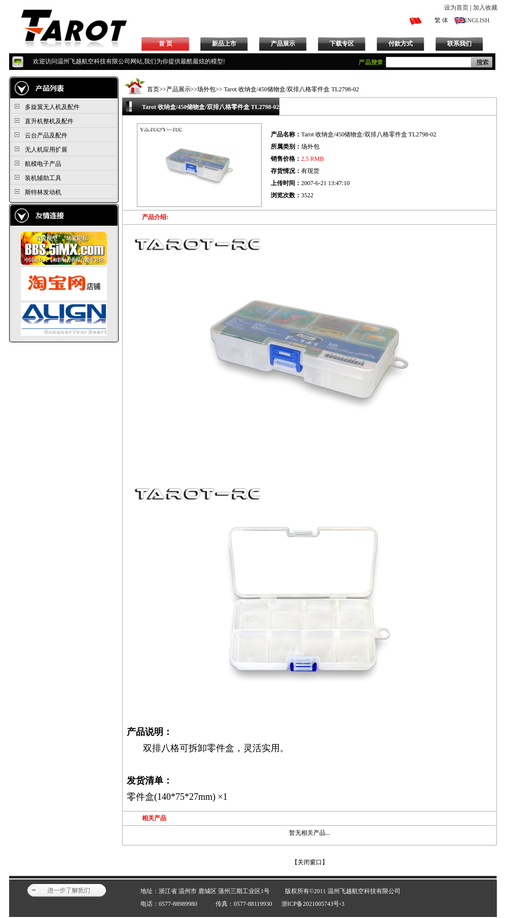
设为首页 (456, 7)
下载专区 (342, 43)
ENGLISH (476, 20)
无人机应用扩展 (46, 149)
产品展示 (283, 43)
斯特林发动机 (43, 192)
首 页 (165, 43)
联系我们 (459, 43)
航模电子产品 (43, 163)
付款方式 (400, 43)
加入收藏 (485, 7)
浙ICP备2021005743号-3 (313, 903)
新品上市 (224, 43)
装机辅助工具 (43, 178)
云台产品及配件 (46, 135)
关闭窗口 (310, 862)
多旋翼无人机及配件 (52, 107)
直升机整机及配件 (49, 121)
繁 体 (441, 20)
